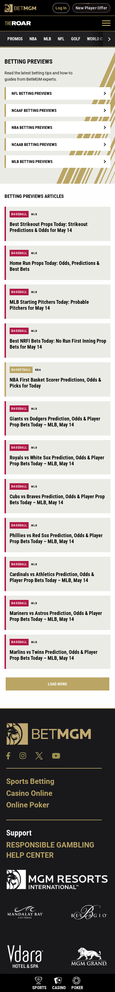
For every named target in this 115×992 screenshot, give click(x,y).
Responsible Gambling (50, 845)
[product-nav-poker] (77, 984)
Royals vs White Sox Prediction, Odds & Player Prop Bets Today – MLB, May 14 (57, 460)
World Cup (97, 38)
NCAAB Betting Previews (34, 144)
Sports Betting (30, 781)
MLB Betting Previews (32, 161)
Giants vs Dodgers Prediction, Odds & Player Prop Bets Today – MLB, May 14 (55, 422)
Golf (75, 38)
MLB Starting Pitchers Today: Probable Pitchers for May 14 (49, 305)
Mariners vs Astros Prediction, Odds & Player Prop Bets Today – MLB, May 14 (56, 616)
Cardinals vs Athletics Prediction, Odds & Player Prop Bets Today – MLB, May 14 (52, 577)
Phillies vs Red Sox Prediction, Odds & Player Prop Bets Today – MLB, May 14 (56, 538)
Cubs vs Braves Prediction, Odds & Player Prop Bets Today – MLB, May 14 (57, 499)
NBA (33, 38)
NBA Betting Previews (32, 127)
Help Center (30, 855)
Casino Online (29, 793)
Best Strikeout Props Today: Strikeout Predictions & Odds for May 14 (49, 227)
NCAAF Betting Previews (34, 110)
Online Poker (27, 805)
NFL (61, 38)
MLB (47, 38)
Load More (57, 684)
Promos (15, 38)
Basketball (21, 370)
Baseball (19, 214)
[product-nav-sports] (39, 984)
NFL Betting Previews (32, 93)
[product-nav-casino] (59, 984)
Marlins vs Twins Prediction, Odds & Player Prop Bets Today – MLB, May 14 (53, 655)
